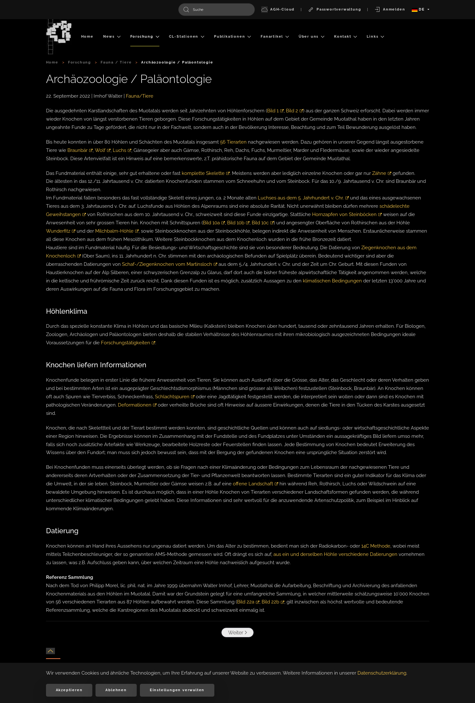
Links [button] (375, 36)
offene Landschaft (255, 484)
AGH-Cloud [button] (278, 9)
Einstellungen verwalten (177, 690)
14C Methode (375, 546)
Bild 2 (294, 111)
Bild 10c (263, 223)
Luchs (121, 150)
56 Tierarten (233, 142)
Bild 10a (214, 223)
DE (419, 9)
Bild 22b (273, 602)
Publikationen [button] (232, 36)
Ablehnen (115, 690)
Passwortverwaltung (334, 9)
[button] (50, 651)
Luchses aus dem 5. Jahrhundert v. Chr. (303, 198)
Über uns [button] (312, 36)
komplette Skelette (206, 173)
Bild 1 (275, 111)
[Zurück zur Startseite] (59, 36)
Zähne (381, 173)
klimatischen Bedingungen (332, 281)
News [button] (112, 36)
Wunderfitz (60, 231)
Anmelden (389, 9)
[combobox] (216, 9)
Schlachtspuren (175, 397)
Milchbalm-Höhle (117, 231)
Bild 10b (238, 223)
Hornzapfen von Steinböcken (347, 214)
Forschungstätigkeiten (128, 343)
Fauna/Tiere (139, 96)
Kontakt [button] (345, 36)
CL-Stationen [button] (186, 36)
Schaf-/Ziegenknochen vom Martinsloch (169, 264)
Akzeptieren (69, 690)
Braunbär (79, 150)
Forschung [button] (144, 36)
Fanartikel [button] (275, 36)
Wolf (102, 150)
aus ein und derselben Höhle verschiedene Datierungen (335, 554)
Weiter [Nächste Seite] (235, 633)
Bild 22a (248, 602)
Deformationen (137, 405)
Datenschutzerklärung (381, 673)
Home (87, 36)
